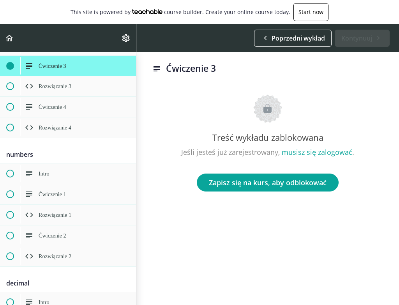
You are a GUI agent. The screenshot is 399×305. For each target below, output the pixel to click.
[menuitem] (126, 38)
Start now (310, 12)
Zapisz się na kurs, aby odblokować (268, 182)
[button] (9, 38)
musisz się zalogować (317, 152)
